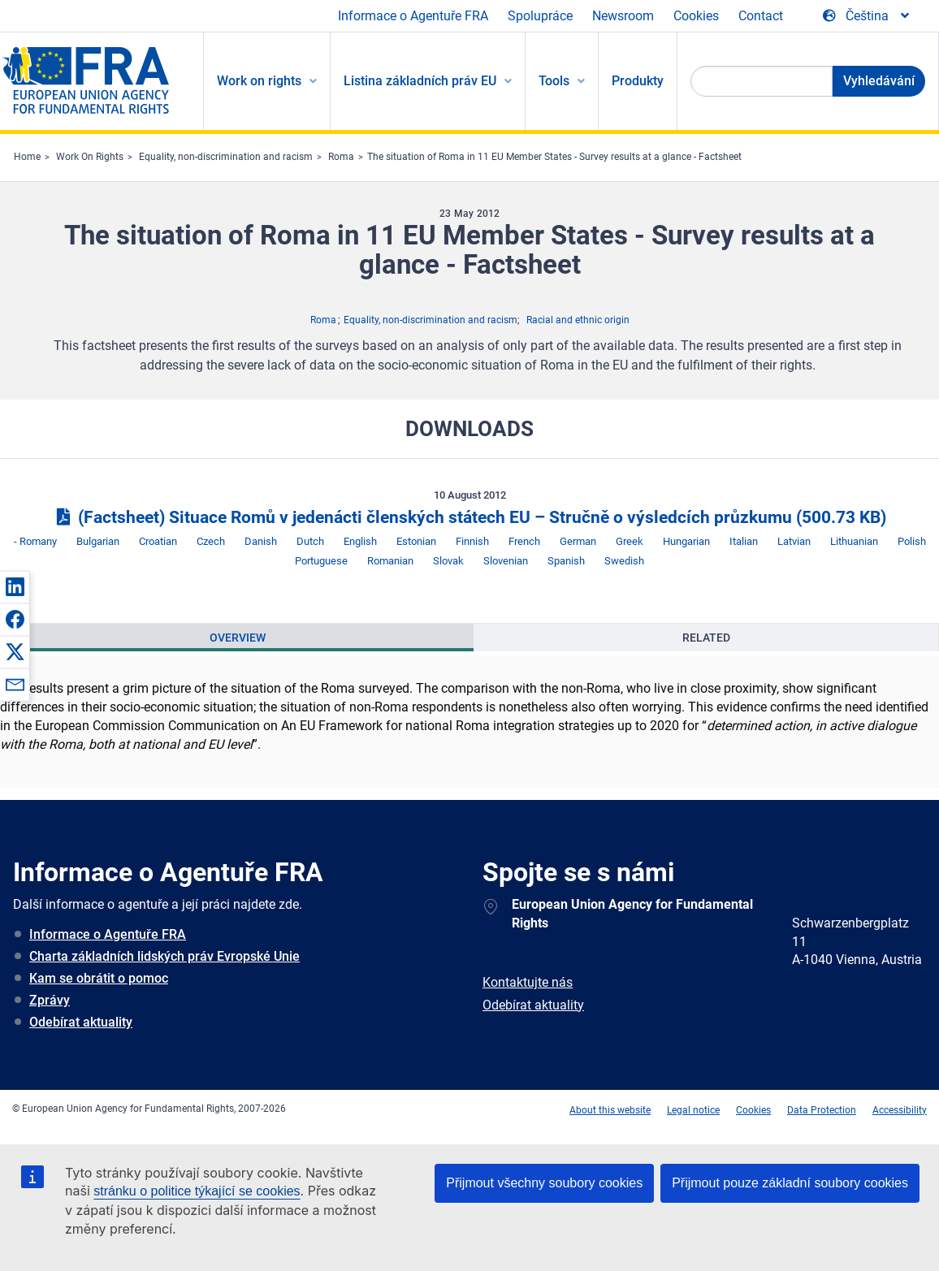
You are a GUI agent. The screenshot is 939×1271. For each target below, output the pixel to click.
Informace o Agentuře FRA (413, 16)
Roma (341, 156)
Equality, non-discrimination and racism (226, 156)
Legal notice (693, 1110)
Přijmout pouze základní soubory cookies (790, 1183)
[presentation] (237, 637)
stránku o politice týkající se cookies (196, 1191)
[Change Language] (867, 16)
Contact (760, 16)
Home (27, 156)
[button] (14, 586)
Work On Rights (89, 156)
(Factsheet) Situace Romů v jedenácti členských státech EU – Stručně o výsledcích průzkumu (469, 517)
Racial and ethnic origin (578, 320)
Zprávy (49, 1000)
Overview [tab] (238, 637)
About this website (610, 1110)
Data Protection (821, 1110)
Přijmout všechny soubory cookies (544, 1183)
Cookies (696, 16)
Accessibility (899, 1110)
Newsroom (623, 16)
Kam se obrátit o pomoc (98, 978)
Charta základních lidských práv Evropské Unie (164, 956)
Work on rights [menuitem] (259, 81)
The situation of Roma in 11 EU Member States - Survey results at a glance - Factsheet (554, 156)
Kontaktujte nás (527, 982)
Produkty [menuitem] (638, 81)
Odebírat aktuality (80, 1022)
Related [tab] (706, 637)
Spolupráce (540, 16)
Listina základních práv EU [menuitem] (420, 81)
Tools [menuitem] (554, 81)
